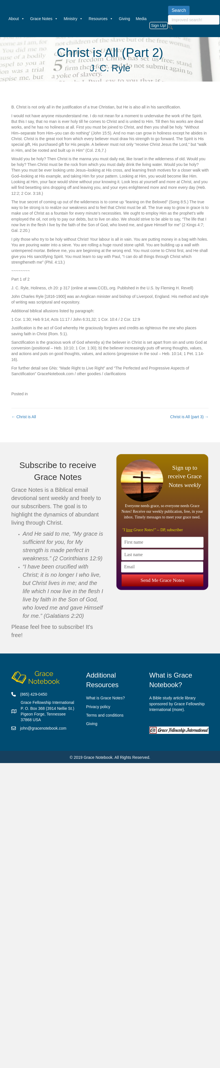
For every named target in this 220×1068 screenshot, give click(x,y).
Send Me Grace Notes (162, 579)
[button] (171, 27)
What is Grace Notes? (105, 698)
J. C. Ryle (110, 68)
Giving (124, 18)
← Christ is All (23, 417)
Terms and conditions (104, 715)
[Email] (162, 567)
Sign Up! (158, 25)
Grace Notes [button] (44, 19)
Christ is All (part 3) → (189, 417)
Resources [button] (101, 19)
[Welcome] (3, 19)
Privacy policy (98, 706)
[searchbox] (193, 20)
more (177, 709)
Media (141, 18)
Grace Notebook (98, 757)
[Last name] (162, 554)
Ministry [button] (73, 19)
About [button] (16, 19)
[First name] (162, 542)
